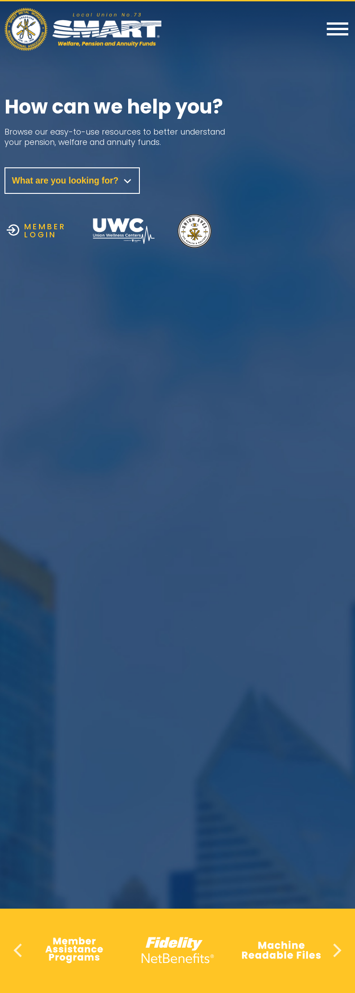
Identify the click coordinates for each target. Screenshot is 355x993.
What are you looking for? (73, 181)
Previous (19, 950)
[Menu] (338, 29)
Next (336, 950)
